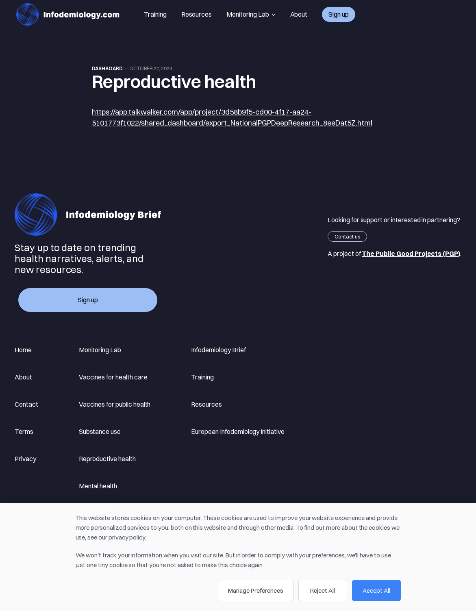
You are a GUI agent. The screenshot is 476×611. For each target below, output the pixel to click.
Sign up (338, 14)
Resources (196, 14)
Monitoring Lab (250, 14)
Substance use (100, 431)
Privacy (25, 459)
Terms (24, 431)
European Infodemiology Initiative (237, 431)
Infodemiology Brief (218, 350)
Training (155, 14)
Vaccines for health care (113, 377)
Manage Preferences (255, 590)
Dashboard (107, 68)
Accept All (376, 590)
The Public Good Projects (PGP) (411, 253)
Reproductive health (107, 459)
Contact (26, 404)
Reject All (322, 590)
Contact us (347, 236)
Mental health (98, 486)
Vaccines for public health (115, 404)
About (299, 14)
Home (23, 350)
